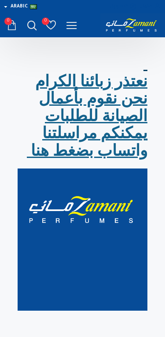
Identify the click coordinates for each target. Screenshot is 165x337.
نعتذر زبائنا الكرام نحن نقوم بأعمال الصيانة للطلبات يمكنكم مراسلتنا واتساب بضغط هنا (87, 116)
